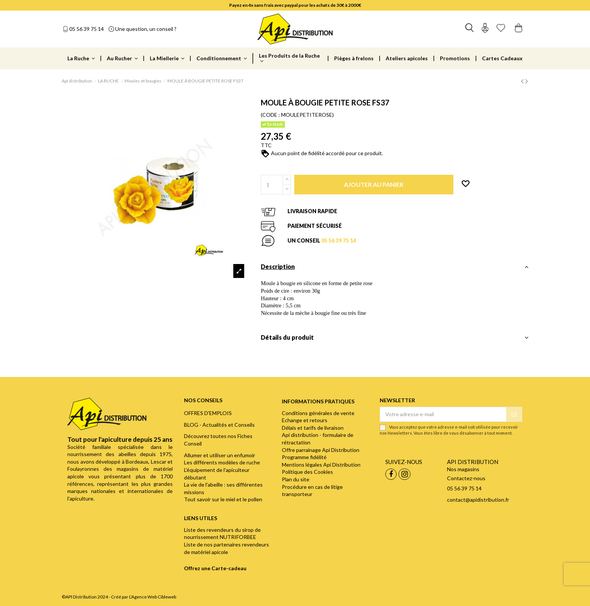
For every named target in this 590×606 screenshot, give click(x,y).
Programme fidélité (304, 457)
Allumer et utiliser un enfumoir (219, 455)
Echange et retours (304, 420)
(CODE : (270, 114)
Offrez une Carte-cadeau (215, 568)
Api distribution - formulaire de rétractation (317, 439)
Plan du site (295, 479)
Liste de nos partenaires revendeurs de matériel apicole (226, 548)
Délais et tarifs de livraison (313, 427)
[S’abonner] (514, 414)
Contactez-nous (466, 478)
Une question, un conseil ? (145, 29)
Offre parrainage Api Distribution (320, 450)
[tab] (394, 269)
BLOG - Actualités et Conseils (219, 424)
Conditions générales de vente (318, 413)
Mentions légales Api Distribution (321, 464)
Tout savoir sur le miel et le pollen (223, 499)
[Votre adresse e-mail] (443, 414)
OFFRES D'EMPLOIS (208, 413)
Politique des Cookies (307, 472)
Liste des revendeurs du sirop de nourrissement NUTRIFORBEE (222, 533)
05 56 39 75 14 (86, 29)
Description (394, 266)
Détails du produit (394, 337)
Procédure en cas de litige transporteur (312, 491)
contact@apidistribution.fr (478, 499)
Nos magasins (463, 469)
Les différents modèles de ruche (222, 462)
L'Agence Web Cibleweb (152, 597)
